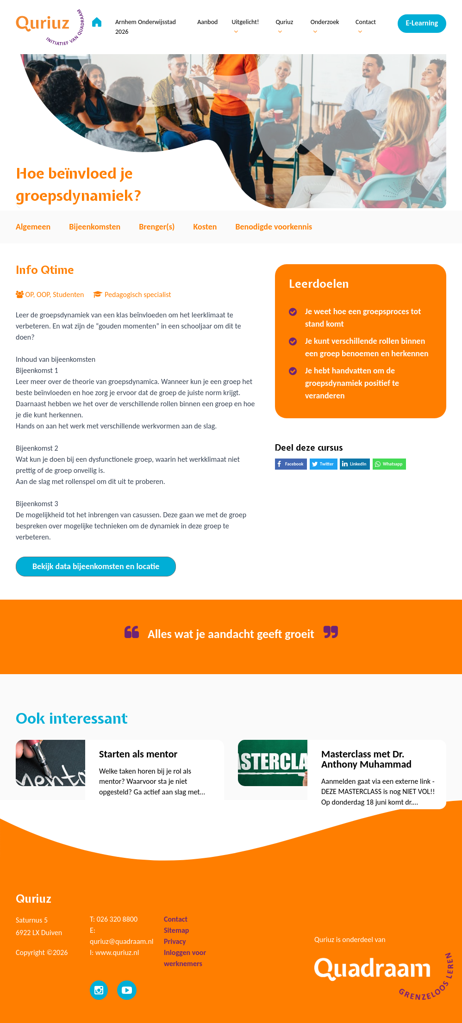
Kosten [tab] (205, 227)
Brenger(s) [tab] (157, 227)
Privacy (175, 941)
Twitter (324, 465)
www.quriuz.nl (117, 952)
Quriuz (284, 27)
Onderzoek (325, 27)
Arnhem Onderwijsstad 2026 (146, 27)
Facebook (292, 465)
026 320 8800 (117, 919)
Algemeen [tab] (33, 227)
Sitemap (176, 930)
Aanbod (208, 22)
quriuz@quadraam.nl (121, 941)
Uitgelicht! (245, 27)
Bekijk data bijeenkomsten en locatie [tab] (95, 566)
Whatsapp (390, 465)
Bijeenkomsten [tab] (94, 227)
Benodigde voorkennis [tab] (273, 227)
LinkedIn (356, 465)
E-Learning (422, 23)
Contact (366, 27)
